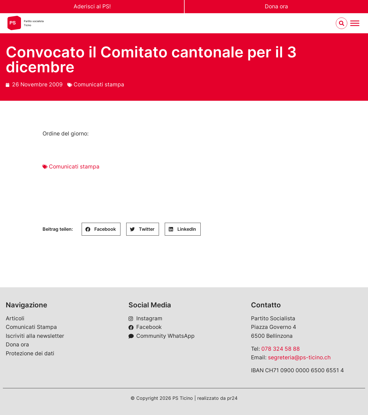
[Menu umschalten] (354, 23)
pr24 (232, 398)
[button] (101, 229)
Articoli (15, 318)
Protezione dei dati (30, 353)
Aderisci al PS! (92, 6)
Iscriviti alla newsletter (35, 336)
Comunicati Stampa (31, 327)
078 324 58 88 (280, 349)
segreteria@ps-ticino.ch (299, 357)
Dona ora (276, 6)
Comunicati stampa (99, 84)
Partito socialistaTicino (34, 23)
